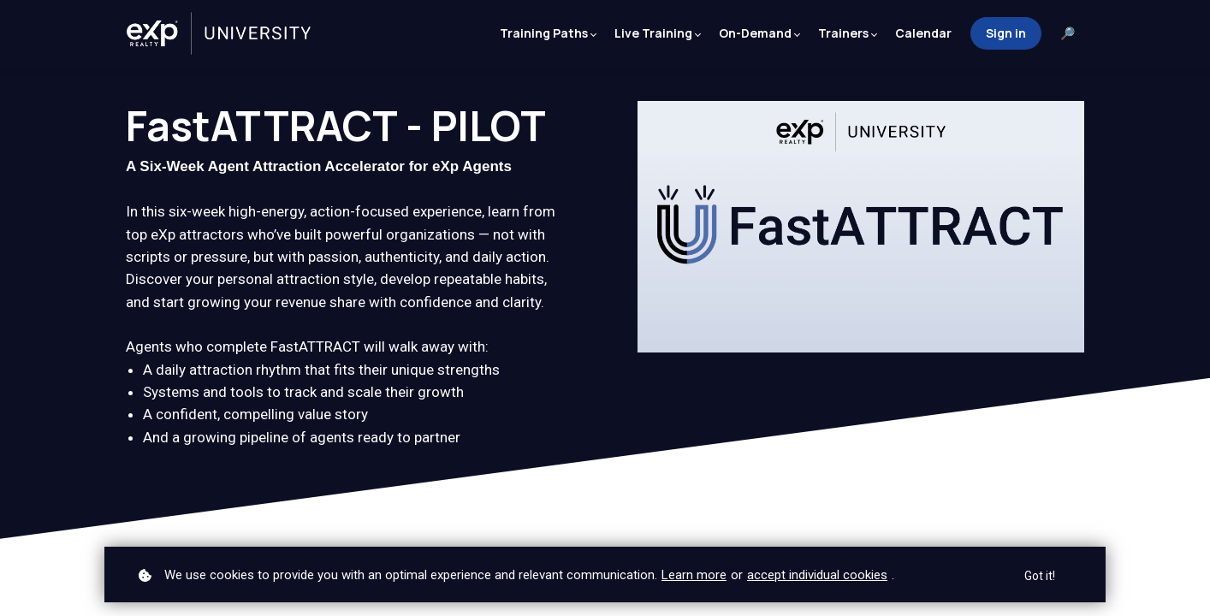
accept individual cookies (817, 575)
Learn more (694, 575)
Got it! (1039, 576)
